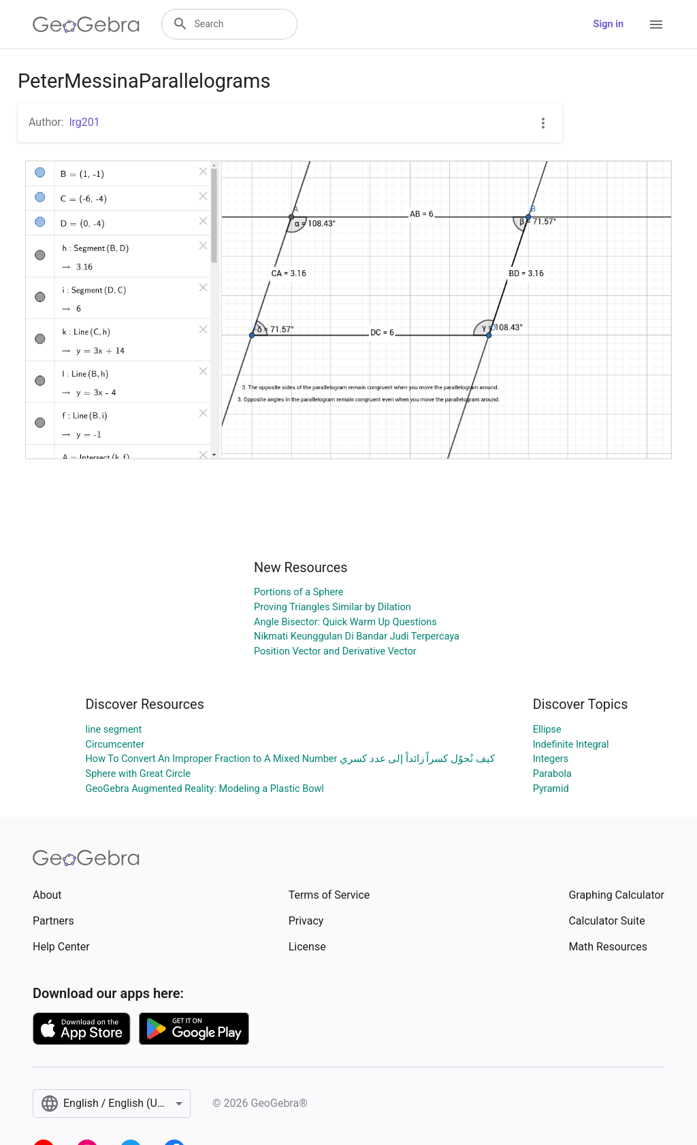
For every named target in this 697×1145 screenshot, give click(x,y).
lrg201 (84, 122)
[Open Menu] (656, 24)
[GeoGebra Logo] (86, 24)
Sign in (608, 24)
